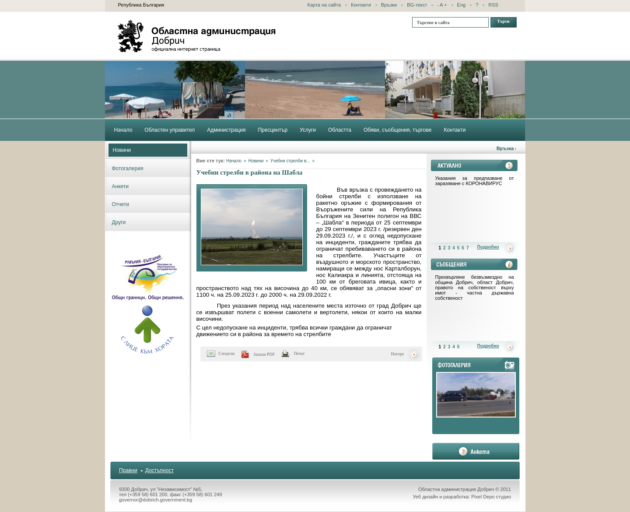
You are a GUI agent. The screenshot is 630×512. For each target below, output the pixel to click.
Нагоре (397, 353)
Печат (299, 353)
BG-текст (417, 4)
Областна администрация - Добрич (196, 36)
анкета (475, 451)
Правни (128, 470)
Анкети (120, 186)
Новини (122, 150)
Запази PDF (264, 354)
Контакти (361, 4)
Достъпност (159, 470)
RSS (493, 4)
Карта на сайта (324, 4)
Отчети (121, 204)
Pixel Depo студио (491, 496)
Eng (461, 4)
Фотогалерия (128, 168)
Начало (234, 160)
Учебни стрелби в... (290, 160)
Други (119, 222)
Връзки (389, 4)
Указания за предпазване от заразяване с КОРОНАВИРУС (474, 180)
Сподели (227, 353)
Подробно (488, 247)
